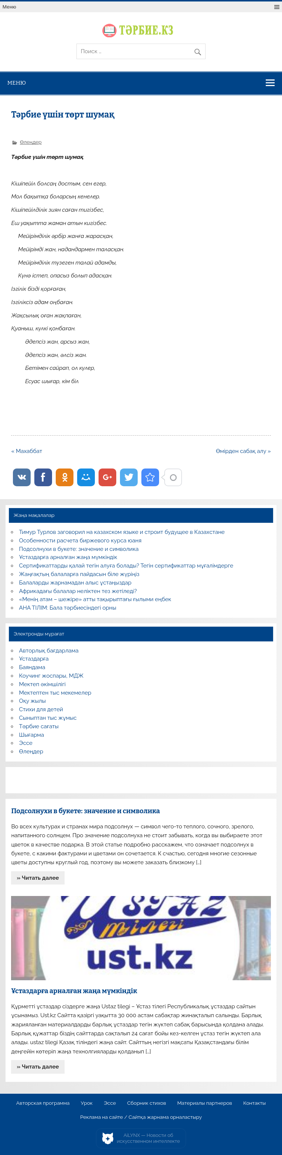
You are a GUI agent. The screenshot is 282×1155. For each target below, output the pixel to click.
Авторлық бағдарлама (49, 650)
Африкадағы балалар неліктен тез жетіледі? (78, 591)
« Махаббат (26, 451)
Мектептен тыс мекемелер (55, 692)
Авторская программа (43, 1103)
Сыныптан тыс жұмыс (48, 718)
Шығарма (31, 735)
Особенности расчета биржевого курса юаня (80, 540)
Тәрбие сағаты (39, 726)
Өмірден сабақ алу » (243, 451)
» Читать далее (38, 878)
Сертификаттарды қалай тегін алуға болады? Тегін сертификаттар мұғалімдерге (126, 565)
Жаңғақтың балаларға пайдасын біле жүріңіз (79, 574)
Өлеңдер (31, 142)
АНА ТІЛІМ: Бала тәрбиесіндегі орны (67, 607)
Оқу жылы (32, 701)
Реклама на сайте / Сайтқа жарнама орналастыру (141, 1117)
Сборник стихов (146, 1103)
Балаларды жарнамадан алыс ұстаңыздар (75, 582)
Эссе (25, 743)
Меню (9, 7)
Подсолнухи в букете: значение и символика (79, 549)
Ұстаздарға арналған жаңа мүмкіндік (68, 557)
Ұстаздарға (34, 658)
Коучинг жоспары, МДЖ (51, 675)
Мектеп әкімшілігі (42, 684)
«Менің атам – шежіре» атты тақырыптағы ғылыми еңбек (95, 599)
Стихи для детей (41, 709)
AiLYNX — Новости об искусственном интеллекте (148, 1138)
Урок (87, 1103)
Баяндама (32, 667)
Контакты (254, 1103)
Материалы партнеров (204, 1103)
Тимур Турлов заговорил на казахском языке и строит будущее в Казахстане (122, 532)
